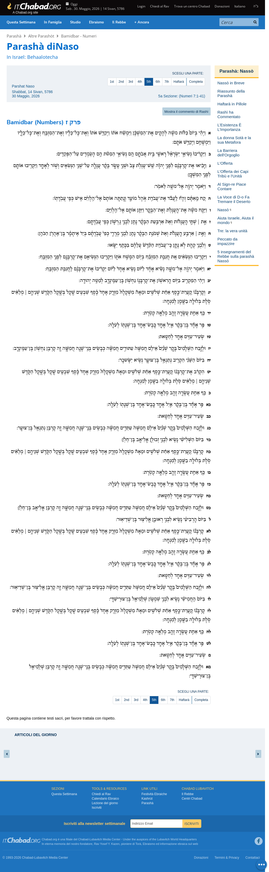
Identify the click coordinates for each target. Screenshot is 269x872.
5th (149, 82)
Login (140, 6)
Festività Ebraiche (154, 794)
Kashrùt (147, 798)
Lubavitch (96, 839)
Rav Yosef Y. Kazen (107, 843)
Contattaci (252, 857)
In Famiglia (53, 22)
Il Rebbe (119, 22)
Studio (75, 22)
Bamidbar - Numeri (79, 36)
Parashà (14, 36)
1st (112, 82)
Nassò (247, 71)
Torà (138, 843)
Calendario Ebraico (105, 798)
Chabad (83, 839)
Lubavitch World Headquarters (176, 839)
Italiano (239, 6)
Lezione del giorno (105, 803)
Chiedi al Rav (159, 6)
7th (166, 82)
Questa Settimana (21, 22)
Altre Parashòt (41, 36)
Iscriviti (97, 807)
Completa (196, 82)
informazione (168, 843)
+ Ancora (141, 22)
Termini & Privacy (226, 857)
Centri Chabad (192, 798)
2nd (121, 82)
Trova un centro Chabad (192, 6)
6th (157, 82)
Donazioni (222, 6)
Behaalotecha (42, 57)
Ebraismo (96, 22)
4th (140, 82)
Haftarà (179, 82)
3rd (131, 82)
